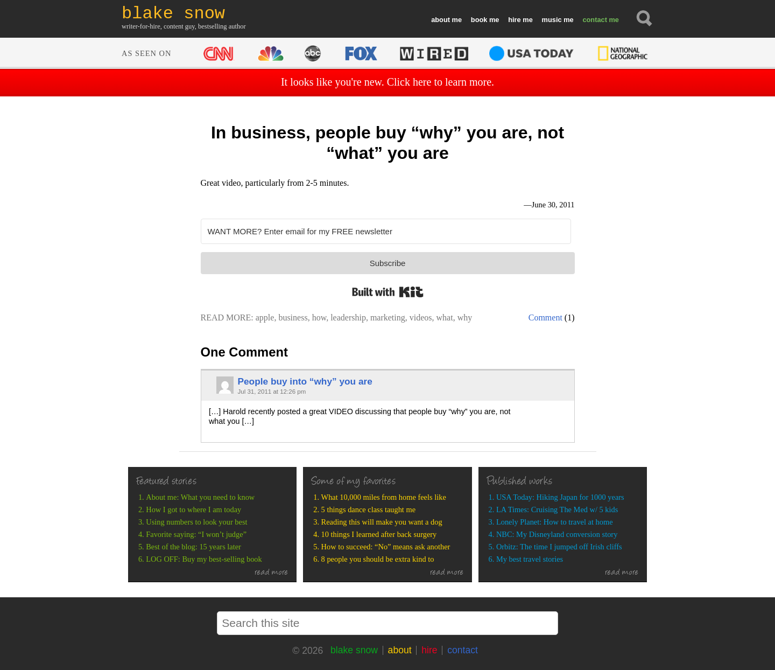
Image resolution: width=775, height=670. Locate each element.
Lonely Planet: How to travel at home (554, 522)
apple (265, 317)
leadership (348, 317)
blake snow (354, 650)
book (479, 20)
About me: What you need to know (200, 497)
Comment (545, 317)
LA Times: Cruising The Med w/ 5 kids (557, 509)
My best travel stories (529, 559)
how (319, 317)
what (444, 317)
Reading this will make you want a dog (381, 522)
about (440, 20)
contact (594, 20)
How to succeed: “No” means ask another (385, 546)
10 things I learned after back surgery (379, 534)
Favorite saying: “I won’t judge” (196, 534)
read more (271, 573)
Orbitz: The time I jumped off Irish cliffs (559, 546)
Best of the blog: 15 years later (193, 546)
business (292, 317)
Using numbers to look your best (196, 522)
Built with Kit (388, 292)
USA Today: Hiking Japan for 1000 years (560, 497)
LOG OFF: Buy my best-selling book (204, 559)
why (465, 317)
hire (514, 20)
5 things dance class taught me (368, 509)
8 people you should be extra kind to (377, 559)
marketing (387, 317)
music (552, 20)
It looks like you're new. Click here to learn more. (387, 82)
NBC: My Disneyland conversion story (556, 534)
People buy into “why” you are (304, 381)
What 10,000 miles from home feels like (383, 497)
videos (421, 317)
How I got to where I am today (193, 509)
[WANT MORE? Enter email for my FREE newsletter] (386, 231)
